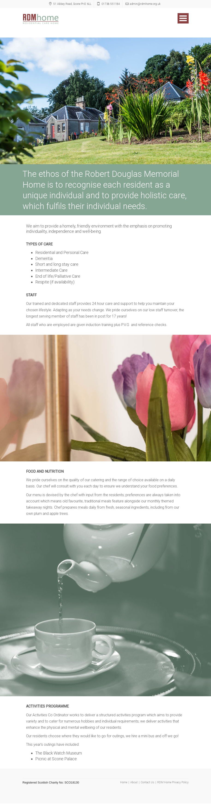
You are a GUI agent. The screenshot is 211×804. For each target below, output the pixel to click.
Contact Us (147, 782)
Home (123, 782)
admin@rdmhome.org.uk (145, 4)
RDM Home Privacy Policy (173, 782)
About (134, 782)
